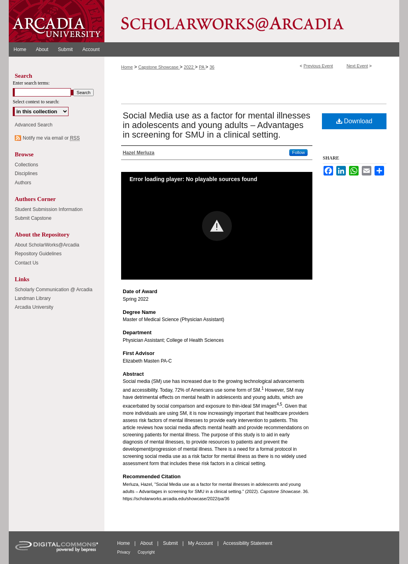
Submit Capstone (33, 218)
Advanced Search (34, 125)
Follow (298, 152)
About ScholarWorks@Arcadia (47, 245)
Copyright (146, 552)
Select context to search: (36, 102)
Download (354, 121)
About (147, 543)
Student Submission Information (48, 209)
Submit (171, 543)
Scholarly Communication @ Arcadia (53, 289)
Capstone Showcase (159, 67)
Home (127, 67)
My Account (201, 543)
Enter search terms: (31, 83)
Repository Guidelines (38, 253)
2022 (189, 67)
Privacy (124, 552)
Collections (26, 165)
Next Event (357, 65)
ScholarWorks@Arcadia (251, 21)
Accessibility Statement (247, 543)
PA (202, 67)
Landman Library (33, 298)
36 (212, 67)
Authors (23, 182)
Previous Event (318, 65)
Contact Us (26, 263)
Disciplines (26, 173)
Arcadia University (34, 307)
